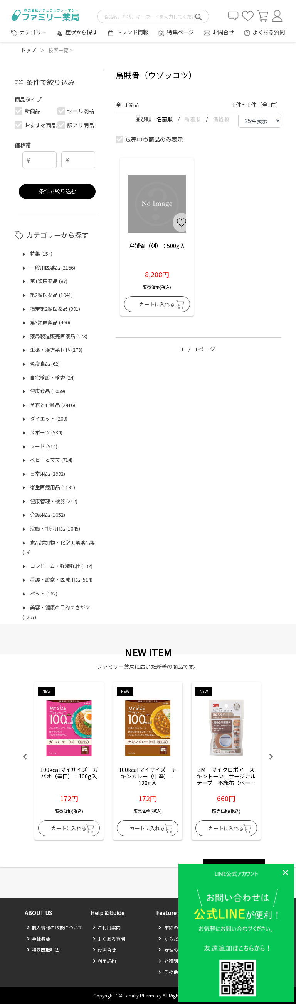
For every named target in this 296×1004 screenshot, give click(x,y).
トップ (28, 50)
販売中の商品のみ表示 (149, 139)
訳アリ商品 (76, 125)
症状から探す (81, 32)
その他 (168, 971)
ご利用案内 (106, 927)
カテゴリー (33, 32)
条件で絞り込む (57, 191)
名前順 (165, 119)
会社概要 (38, 938)
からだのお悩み (177, 938)
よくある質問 (268, 32)
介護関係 (170, 961)
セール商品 (76, 111)
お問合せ (223, 32)
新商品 (27, 111)
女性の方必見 (175, 949)
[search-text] (153, 16)
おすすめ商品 (36, 125)
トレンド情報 (132, 32)
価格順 (221, 119)
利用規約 (104, 961)
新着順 (193, 119)
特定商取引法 (43, 949)
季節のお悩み (175, 927)
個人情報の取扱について (54, 927)
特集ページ (180, 32)
